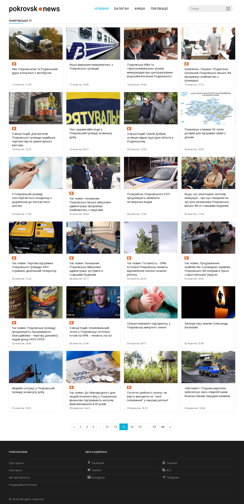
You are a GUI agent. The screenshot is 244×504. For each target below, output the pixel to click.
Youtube (169, 463)
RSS (166, 470)
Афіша (139, 8)
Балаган (121, 8)
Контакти (15, 470)
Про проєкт (17, 463)
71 (107, 427)
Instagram (96, 477)
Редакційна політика (23, 484)
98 (163, 427)
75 (140, 427)
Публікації (159, 8)
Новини (102, 8)
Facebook (95, 463)
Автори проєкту (19, 477)
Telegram (170, 477)
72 (115, 427)
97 (154, 427)
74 (132, 427)
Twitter (94, 470)
